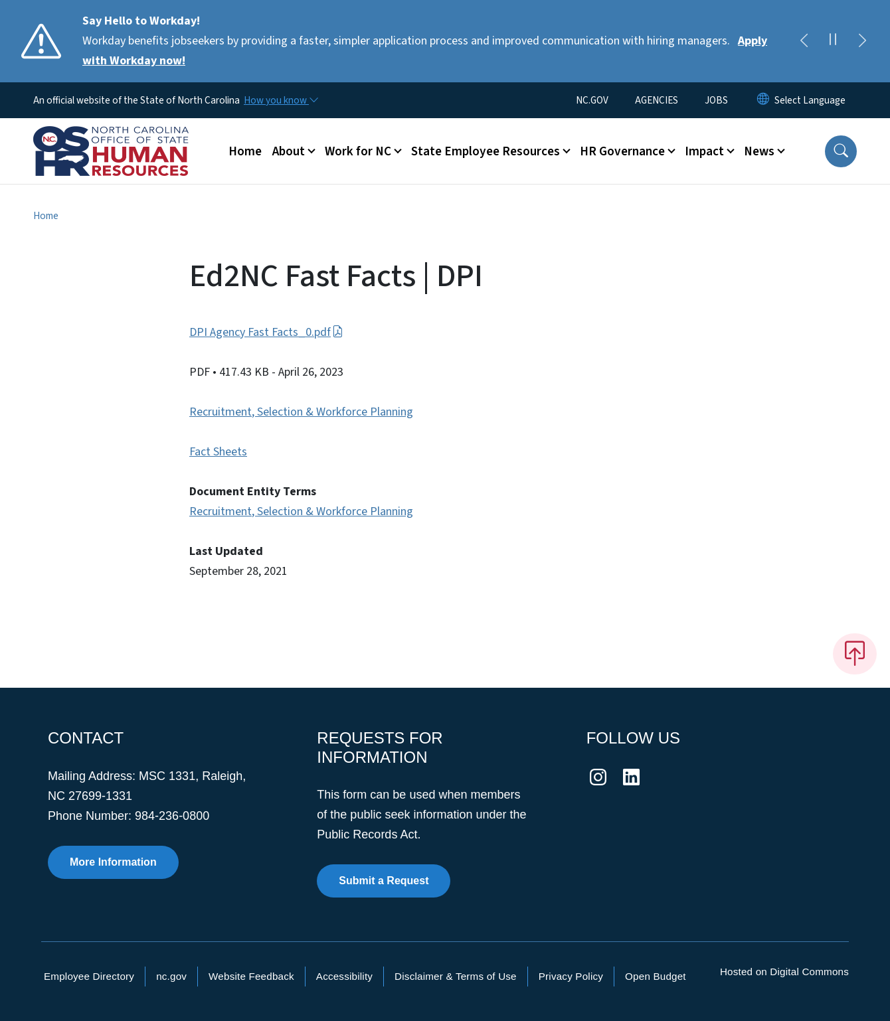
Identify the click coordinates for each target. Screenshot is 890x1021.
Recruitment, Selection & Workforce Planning (301, 412)
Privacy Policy (571, 976)
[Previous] (803, 41)
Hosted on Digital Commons (784, 971)
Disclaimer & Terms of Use (456, 976)
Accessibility (344, 976)
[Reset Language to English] (763, 100)
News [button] (759, 151)
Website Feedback (251, 976)
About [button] (288, 151)
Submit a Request (383, 880)
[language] (810, 100)
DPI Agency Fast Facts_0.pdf (266, 332)
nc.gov (171, 976)
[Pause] (832, 41)
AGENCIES (656, 100)
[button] (841, 151)
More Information (113, 862)
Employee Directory (89, 976)
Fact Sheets (218, 451)
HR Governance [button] (622, 151)
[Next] (862, 41)
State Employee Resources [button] (485, 151)
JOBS (716, 100)
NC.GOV (592, 100)
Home (245, 151)
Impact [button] (704, 151)
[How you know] (280, 100)
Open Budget (655, 976)
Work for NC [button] (358, 151)
